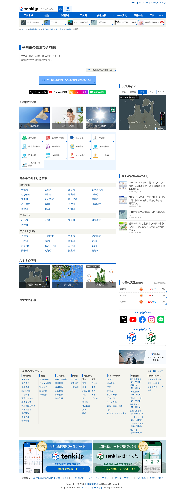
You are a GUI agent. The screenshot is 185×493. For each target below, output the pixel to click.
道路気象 (25, 417)
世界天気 (25, 383)
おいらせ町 (50, 246)
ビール (94, 398)
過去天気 (43, 391)
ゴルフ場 (111, 398)
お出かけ (86, 391)
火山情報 (59, 391)
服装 (84, 387)
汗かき (94, 383)
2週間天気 (26, 391)
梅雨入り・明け (138, 399)
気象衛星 (75, 383)
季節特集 (138, 15)
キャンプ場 (112, 402)
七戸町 (24, 241)
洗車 (84, 409)
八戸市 (24, 236)
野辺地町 (96, 236)
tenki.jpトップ (137, 3)
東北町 (95, 241)
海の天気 (111, 383)
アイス (94, 394)
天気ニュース (156, 15)
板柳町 (24, 209)
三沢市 (71, 236)
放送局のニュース (155, 387)
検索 (60, 9)
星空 (84, 394)
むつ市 (24, 220)
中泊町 (71, 209)
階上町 (71, 250)
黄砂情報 (25, 421)
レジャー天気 (120, 15)
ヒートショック (138, 418)
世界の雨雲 (26, 409)
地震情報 (59, 383)
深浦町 (95, 199)
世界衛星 (75, 387)
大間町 (48, 220)
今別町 (95, 194)
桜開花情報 (138, 386)
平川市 (48, 194)
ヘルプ (163, 3)
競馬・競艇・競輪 (114, 406)
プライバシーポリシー (99, 478)
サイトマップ (152, 3)
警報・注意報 (61, 379)
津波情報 (59, 387)
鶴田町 (48, 209)
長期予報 (25, 394)
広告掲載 (141, 478)
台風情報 (59, 394)
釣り (109, 409)
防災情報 (65, 15)
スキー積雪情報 (138, 424)
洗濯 (84, 383)
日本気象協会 (39, 478)
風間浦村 (96, 220)
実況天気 (43, 387)
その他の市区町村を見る (102, 70)
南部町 (48, 250)
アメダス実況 (45, 383)
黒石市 (71, 190)
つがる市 (25, 194)
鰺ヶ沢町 (72, 199)
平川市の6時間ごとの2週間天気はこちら (69, 80)
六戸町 (48, 241)
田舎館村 (96, 204)
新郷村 (95, 250)
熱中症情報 (138, 405)
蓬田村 (24, 199)
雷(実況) (43, 394)
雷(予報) (25, 413)
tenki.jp (29, 9)
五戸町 (95, 246)
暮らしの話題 (153, 383)
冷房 (94, 391)
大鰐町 (71, 204)
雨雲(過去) (44, 379)
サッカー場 (112, 394)
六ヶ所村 (25, 246)
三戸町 (71, 246)
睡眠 (84, 413)
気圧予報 (25, 387)
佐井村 (24, 225)
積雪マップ (26, 402)
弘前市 (48, 190)
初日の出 (138, 431)
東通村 (71, 220)
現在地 (68, 10)
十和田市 (49, 236)
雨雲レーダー (27, 398)
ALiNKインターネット (58, 478)
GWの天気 (138, 393)
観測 (46, 15)
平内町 (71, 194)
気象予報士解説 (154, 379)
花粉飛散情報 (138, 380)
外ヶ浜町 (49, 199)
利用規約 (79, 478)
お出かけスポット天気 (116, 413)
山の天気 (111, 379)
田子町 (24, 250)
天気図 (83, 15)
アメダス (152, 92)
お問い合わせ (156, 478)
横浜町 (71, 241)
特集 (150, 390)
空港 (109, 387)
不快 (94, 387)
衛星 (124, 92)
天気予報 (28, 15)
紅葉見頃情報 (138, 412)
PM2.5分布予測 (28, 406)
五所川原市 (97, 190)
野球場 (110, 391)
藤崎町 (48, 204)
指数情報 (101, 15)
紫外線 (85, 402)
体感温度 (86, 406)
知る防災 (59, 398)
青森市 (24, 190)
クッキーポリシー (124, 478)
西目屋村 (25, 204)
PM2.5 (161, 92)
